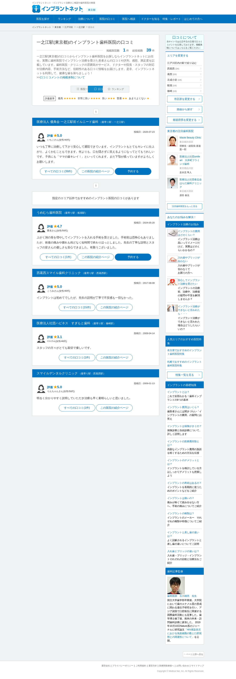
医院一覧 (61, 89)
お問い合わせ (181, 665)
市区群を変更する (184, 98)
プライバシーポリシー (117, 665)
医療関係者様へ (164, 665)
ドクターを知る (150, 18)
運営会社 (98, 665)
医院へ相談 (128, 18)
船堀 (172, 85)
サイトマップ (197, 665)
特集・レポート (172, 18)
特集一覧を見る (185, 374)
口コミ (98, 89)
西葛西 (173, 68)
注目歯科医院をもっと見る (184, 206)
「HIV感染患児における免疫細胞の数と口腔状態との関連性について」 (184, 633)
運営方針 (149, 665)
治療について (86, 18)
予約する (134, 171)
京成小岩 (174, 79)
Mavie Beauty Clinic (190, 137)
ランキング (64, 18)
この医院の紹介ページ (96, 171)
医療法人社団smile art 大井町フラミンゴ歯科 (190, 160)
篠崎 (172, 91)
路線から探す (185, 109)
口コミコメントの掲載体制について (62, 77)
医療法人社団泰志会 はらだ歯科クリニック (191, 183)
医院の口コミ (107, 18)
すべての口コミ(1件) (57, 257)
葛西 (172, 74)
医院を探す (42, 18)
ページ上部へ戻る (194, 654)
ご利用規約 (136, 665)
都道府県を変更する (185, 119)
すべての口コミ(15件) (76, 308)
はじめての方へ (193, 18)
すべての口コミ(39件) (57, 171)
